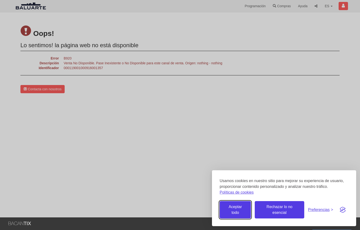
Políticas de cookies (237, 192)
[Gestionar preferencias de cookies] (320, 210)
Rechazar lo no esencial (279, 210)
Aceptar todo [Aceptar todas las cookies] (235, 210)
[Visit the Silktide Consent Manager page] (342, 210)
